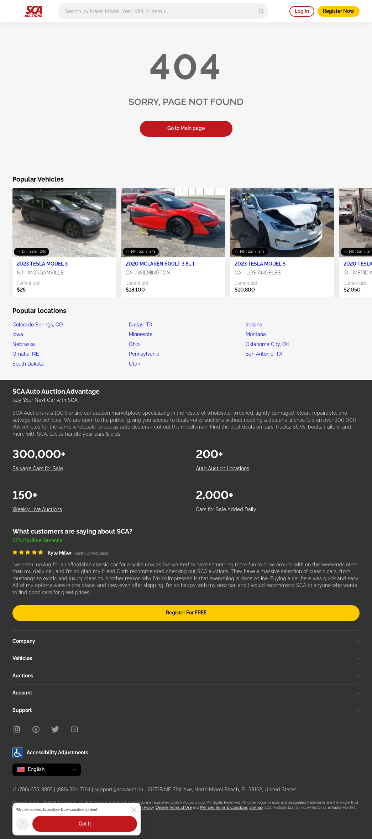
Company (186, 641)
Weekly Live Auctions (37, 509)
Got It (85, 824)
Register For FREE (186, 612)
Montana (256, 334)
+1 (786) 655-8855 (32, 789)
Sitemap (256, 807)
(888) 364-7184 (73, 789)
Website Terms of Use (173, 807)
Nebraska (23, 344)
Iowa (17, 334)
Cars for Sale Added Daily (226, 509)
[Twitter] (55, 729)
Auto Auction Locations (222, 468)
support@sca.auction (118, 789)
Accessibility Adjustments (50, 753)
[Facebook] (36, 729)
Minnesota (141, 334)
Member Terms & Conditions (224, 807)
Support (186, 710)
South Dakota (28, 364)
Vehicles (186, 658)
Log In (302, 11)
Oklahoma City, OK (267, 344)
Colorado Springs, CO (37, 324)
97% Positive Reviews (37, 540)
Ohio (134, 344)
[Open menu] (16, 10)
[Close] (134, 810)
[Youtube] (74, 729)
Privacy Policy (142, 807)
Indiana (254, 324)
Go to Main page (186, 128)
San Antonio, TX (264, 354)
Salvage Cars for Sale (37, 468)
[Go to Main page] (33, 11)
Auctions (186, 675)
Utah (134, 364)
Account (186, 693)
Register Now (338, 11)
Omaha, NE (25, 354)
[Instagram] (16, 729)
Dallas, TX (140, 324)
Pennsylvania (144, 354)
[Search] (261, 11)
